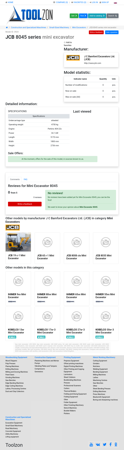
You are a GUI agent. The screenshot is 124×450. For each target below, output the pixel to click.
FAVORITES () (79, 2)
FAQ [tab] (25, 179)
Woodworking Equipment (16, 357)
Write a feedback (96, 32)
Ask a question (111, 32)
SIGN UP (104, 2)
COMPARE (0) (62, 2)
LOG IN (94, 2)
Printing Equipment (72, 357)
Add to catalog (97, 16)
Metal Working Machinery (104, 357)
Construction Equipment (45, 357)
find (83, 16)
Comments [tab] (15, 179)
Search (112, 16)
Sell (74, 16)
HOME (9, 2)
